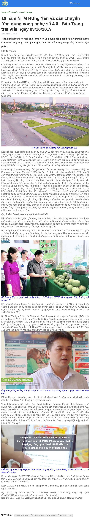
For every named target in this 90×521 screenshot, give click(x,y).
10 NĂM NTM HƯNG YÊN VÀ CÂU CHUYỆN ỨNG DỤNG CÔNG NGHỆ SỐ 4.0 (43, 515)
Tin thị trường (26, 12)
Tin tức (15, 12)
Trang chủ (5, 12)
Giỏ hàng (76, 3)
